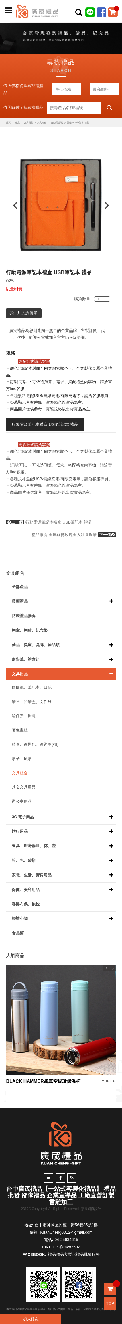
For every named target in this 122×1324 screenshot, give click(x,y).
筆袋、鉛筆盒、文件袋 (32, 701)
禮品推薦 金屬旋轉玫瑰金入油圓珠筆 (74, 534)
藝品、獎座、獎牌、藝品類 (36, 644)
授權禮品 (20, 601)
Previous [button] (12, 205)
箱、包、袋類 (24, 860)
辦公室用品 (22, 801)
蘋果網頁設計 (91, 1209)
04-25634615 (66, 1239)
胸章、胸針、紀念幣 (30, 630)
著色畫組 (20, 730)
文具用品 (28, 122)
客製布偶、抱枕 (26, 904)
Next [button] (109, 205)
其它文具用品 (24, 787)
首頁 (8, 122)
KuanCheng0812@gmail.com (66, 1232)
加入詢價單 (27, 313)
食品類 (18, 933)
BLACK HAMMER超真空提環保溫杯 (43, 1081)
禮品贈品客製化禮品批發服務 (74, 1254)
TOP (110, 1303)
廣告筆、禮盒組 (26, 659)
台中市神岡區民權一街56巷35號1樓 (66, 1225)
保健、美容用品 (26, 889)
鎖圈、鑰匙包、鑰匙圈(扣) (35, 744)
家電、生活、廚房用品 (32, 875)
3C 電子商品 (23, 817)
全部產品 (20, 586)
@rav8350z (69, 1247)
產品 (17, 122)
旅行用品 (20, 831)
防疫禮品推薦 (24, 615)
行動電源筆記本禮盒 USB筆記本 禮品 (45, 424)
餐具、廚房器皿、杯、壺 (34, 845)
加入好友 (31, 1319)
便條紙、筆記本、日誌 (32, 687)
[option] (61, 205)
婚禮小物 (20, 918)
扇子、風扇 (22, 758)
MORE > (108, 1081)
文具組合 (41, 122)
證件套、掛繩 (24, 715)
